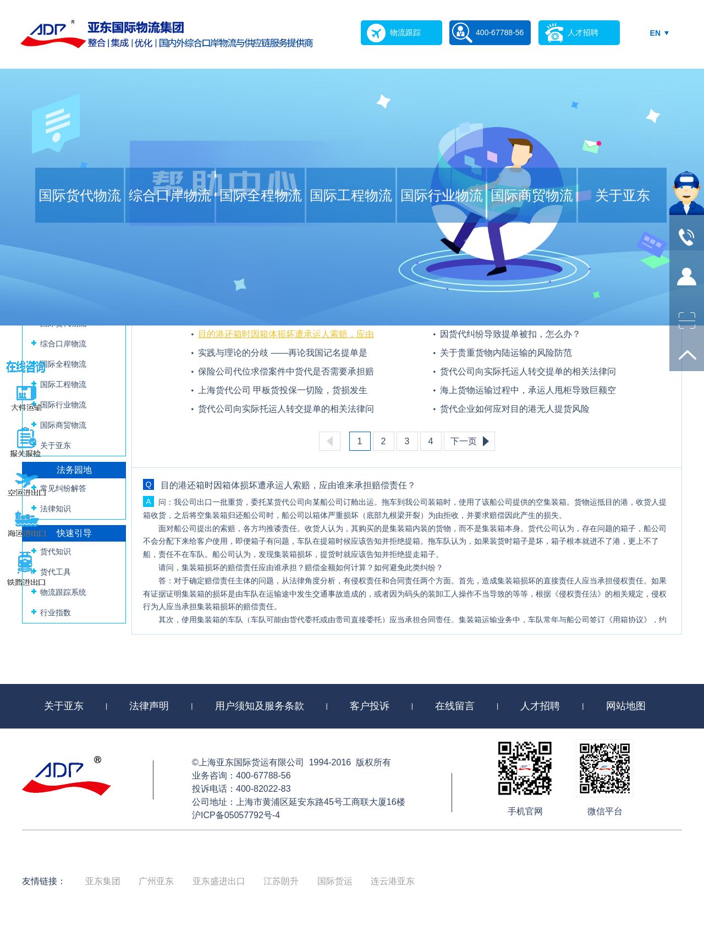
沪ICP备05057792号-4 (236, 815)
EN (655, 33)
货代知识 (55, 551)
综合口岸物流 (170, 195)
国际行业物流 (441, 195)
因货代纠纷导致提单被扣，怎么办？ (510, 334)
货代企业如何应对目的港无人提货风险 (515, 408)
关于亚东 (622, 195)
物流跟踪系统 (63, 592)
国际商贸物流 (532, 195)
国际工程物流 (351, 195)
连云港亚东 (393, 881)
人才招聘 (540, 705)
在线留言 (455, 705)
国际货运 (335, 881)
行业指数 (55, 612)
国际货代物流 (79, 195)
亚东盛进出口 (219, 881)
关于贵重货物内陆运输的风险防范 (506, 352)
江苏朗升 (281, 881)
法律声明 (149, 705)
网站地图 (626, 705)
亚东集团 (102, 881)
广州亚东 (156, 881)
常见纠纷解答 (63, 488)
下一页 (463, 441)
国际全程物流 (260, 195)
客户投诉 (369, 705)
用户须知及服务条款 (259, 705)
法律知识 (55, 508)
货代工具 (55, 571)
